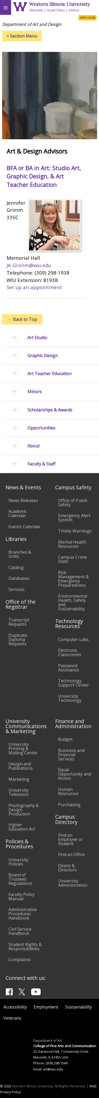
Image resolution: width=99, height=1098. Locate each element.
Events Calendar (24, 527)
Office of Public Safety (73, 503)
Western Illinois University (59, 4)
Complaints (19, 959)
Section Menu (22, 36)
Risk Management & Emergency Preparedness (73, 579)
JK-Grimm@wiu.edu (29, 265)
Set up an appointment (34, 287)
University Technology (70, 698)
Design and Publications (20, 766)
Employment (46, 1007)
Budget (65, 739)
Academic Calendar (17, 513)
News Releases (23, 500)
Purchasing (69, 805)
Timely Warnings (75, 531)
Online (73, 10)
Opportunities (41, 428)
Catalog (16, 567)
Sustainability (78, 1007)
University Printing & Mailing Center (23, 748)
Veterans (12, 1018)
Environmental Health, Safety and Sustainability (72, 602)
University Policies (18, 862)
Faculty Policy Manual (21, 896)
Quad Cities (56, 10)
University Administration (72, 883)
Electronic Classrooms (69, 652)
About (33, 446)
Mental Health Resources (72, 544)
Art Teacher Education (49, 373)
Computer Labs (73, 639)
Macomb (36, 10)
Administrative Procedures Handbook (22, 914)
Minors (34, 391)
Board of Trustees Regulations (20, 879)
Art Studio (37, 337)
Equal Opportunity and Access (74, 774)
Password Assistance (68, 668)
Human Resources (68, 791)
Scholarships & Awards (49, 410)
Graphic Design (42, 355)
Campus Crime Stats (72, 559)
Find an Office (71, 854)
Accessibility (15, 1007)
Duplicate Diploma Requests (17, 639)
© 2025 (5, 1086)
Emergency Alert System (74, 518)
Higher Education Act (21, 827)
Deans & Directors (67, 868)
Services (16, 589)
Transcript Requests (18, 622)
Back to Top (22, 319)
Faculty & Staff (41, 464)
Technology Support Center (73, 683)
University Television (18, 792)
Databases (19, 578)
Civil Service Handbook (19, 931)
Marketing (18, 779)
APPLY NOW (87, 18)
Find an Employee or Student (70, 839)
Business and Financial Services (71, 754)
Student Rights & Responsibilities (25, 947)
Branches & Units (19, 554)
